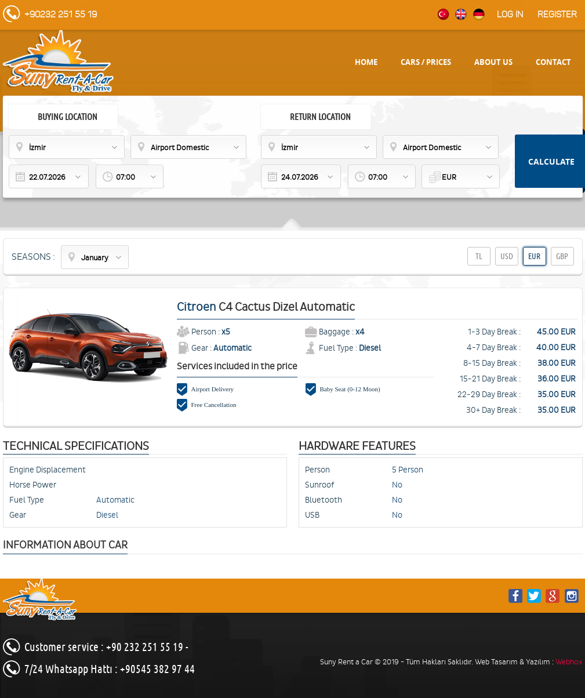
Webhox (569, 661)
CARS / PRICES (426, 62)
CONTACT (553, 62)
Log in (510, 14)
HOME (366, 62)
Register (557, 14)
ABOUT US (493, 62)
